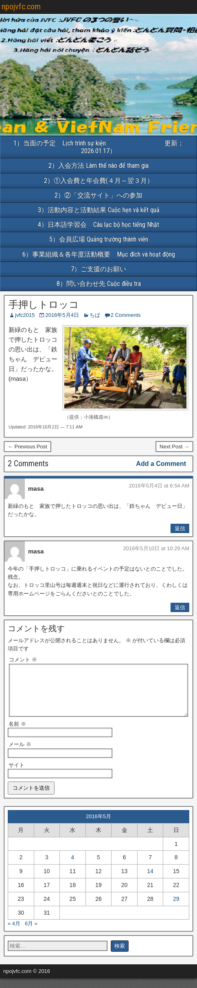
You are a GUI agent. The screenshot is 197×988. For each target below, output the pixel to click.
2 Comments (126, 315)
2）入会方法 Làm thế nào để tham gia (98, 165)
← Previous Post (27, 447)
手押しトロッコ (44, 304)
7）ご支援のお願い (98, 269)
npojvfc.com (21, 6)
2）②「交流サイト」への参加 (98, 195)
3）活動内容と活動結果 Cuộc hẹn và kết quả (99, 210)
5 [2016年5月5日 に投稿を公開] (98, 867)
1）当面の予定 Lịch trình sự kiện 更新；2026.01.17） (98, 147)
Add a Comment (161, 463)
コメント (23, 659)
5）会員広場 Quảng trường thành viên (98, 239)
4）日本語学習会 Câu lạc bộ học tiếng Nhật (102, 224)
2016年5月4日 (62, 315)
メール (20, 754)
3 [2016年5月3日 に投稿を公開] (46, 867)
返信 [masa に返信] (180, 528)
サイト (16, 775)
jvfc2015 (25, 315)
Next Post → (174, 447)
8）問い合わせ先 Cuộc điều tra (99, 284)
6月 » (31, 933)
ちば (95, 315)
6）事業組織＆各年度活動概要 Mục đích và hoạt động (109, 254)
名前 (17, 734)
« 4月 (14, 933)
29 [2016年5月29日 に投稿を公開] (176, 908)
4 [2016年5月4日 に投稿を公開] (72, 867)
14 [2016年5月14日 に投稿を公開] (150, 881)
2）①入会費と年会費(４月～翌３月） (98, 180)
